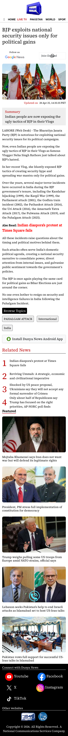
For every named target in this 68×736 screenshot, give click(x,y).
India (7, 328)
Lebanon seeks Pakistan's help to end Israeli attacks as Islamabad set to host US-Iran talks (33, 608)
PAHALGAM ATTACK (18, 319)
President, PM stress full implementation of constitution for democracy (32, 508)
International (47, 319)
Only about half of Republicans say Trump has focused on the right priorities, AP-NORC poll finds (33, 402)
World (50, 19)
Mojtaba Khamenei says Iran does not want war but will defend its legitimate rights (31, 458)
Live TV (22, 19)
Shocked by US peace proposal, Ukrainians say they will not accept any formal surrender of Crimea (36, 389)
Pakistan (36, 19)
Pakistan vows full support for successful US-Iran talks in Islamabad (32, 658)
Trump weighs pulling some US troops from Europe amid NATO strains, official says (32, 558)
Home (12, 19)
